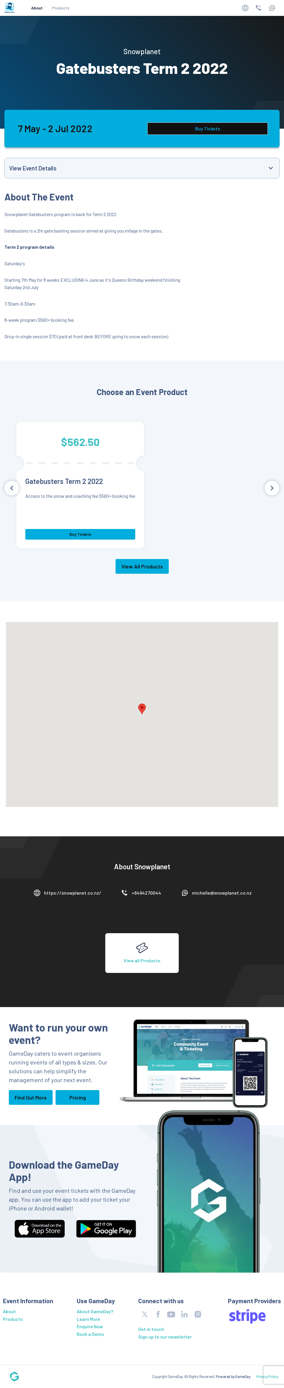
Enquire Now (90, 1326)
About (37, 7)
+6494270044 (146, 893)
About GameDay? (95, 1311)
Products (60, 7)
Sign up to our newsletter (165, 1336)
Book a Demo (90, 1334)
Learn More (88, 1319)
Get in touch (151, 1329)
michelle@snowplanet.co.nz (222, 893)
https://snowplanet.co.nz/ (72, 893)
